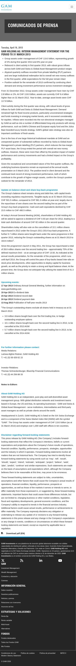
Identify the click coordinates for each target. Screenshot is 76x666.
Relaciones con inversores (11, 602)
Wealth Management (8, 572)
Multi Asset (5, 624)
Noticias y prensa (7, 598)
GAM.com (6, 6)
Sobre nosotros (7, 590)
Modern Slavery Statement (11, 656)
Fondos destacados (8, 638)
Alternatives (5, 628)
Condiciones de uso (8, 653)
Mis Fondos (5, 646)
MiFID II (63, 653)
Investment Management (10, 568)
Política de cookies (28, 653)
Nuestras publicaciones (9, 594)
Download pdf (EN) (15, 533)
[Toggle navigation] (72, 7)
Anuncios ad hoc (7, 607)
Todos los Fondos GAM (9, 642)
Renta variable (6, 620)
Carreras (4, 580)
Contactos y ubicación (9, 576)
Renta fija (4, 616)
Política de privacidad (47, 653)
